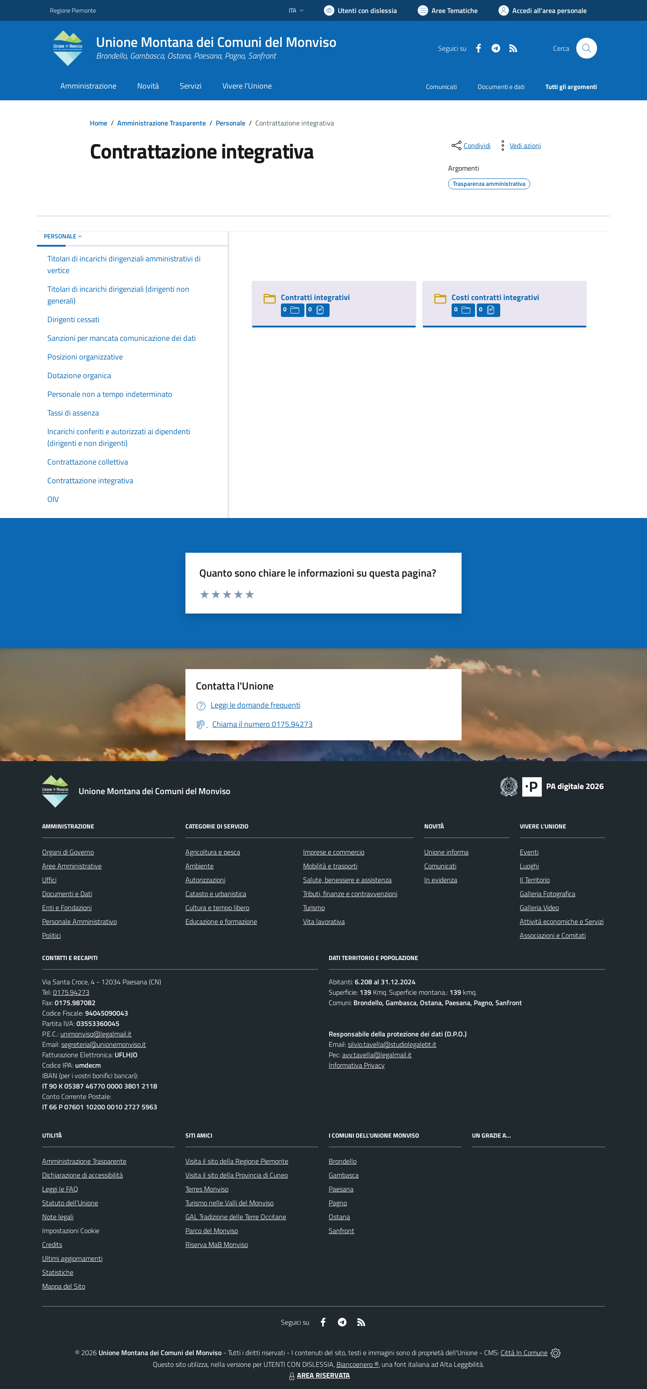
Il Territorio (535, 879)
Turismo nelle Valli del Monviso (229, 1203)
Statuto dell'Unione (70, 1203)
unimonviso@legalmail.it (96, 1034)
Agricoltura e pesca (212, 852)
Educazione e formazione (221, 921)
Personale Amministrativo (79, 921)
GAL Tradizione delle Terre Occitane (235, 1216)
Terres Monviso (206, 1189)
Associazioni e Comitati (553, 935)
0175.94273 (71, 992)
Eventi (529, 852)
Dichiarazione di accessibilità (82, 1175)
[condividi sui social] (470, 145)
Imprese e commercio (333, 852)
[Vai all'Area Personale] (542, 10)
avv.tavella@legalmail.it (377, 1054)
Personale (230, 123)
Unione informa (446, 852)
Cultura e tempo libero (217, 907)
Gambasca (344, 1175)
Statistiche (57, 1272)
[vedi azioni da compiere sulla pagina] (518, 145)
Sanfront (341, 1230)
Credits (52, 1244)
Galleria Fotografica (547, 893)
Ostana (339, 1216)
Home (98, 123)
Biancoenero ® (358, 1364)
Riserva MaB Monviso (216, 1244)
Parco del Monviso (211, 1230)
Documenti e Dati (67, 893)
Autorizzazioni (205, 879)
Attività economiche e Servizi (562, 921)
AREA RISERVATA (318, 1375)
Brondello (343, 1161)
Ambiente (199, 866)
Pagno (338, 1203)
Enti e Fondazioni (67, 907)
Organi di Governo (68, 852)
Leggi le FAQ (60, 1189)
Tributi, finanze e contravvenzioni (350, 893)
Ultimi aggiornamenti (72, 1258)
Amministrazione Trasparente (161, 123)
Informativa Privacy (357, 1065)
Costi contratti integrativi (495, 297)
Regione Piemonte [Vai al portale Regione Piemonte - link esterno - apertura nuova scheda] (73, 10)
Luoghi (529, 866)
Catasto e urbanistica (215, 893)
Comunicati (441, 87)
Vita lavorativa (324, 921)
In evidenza (440, 879)
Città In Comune (524, 1352)
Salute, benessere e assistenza (347, 879)
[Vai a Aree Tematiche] (447, 10)
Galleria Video (539, 907)
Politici (51, 935)
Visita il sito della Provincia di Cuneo (236, 1175)
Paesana (341, 1189)
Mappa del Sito (63, 1286)
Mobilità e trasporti (330, 866)
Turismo (314, 907)
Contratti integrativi (315, 297)
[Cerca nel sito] (586, 48)
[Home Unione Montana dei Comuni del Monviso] (193, 48)
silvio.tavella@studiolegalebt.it (392, 1044)
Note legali (57, 1216)
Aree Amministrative (72, 866)
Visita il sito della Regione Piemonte (236, 1161)
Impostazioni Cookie (70, 1230)
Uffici (49, 879)
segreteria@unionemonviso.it (103, 1044)
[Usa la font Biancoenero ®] (360, 10)
